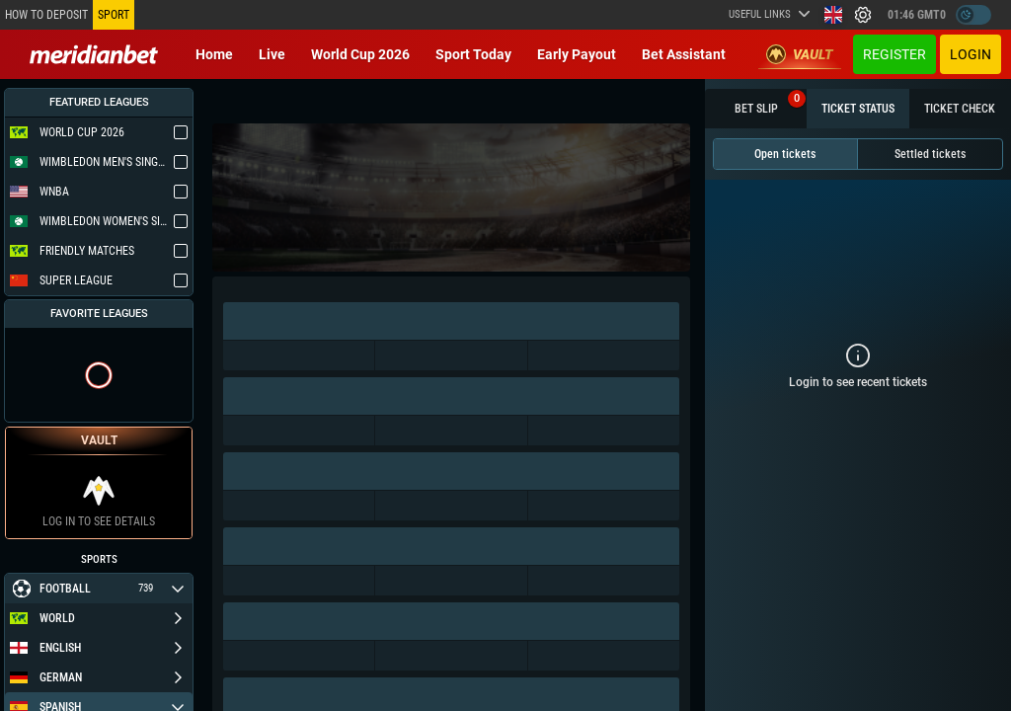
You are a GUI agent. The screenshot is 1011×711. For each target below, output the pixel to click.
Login (970, 54)
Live (272, 54)
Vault (799, 54)
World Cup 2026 (360, 54)
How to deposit (46, 15)
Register (894, 54)
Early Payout (576, 54)
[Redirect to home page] (94, 54)
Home (214, 54)
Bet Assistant (684, 54)
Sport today (473, 54)
